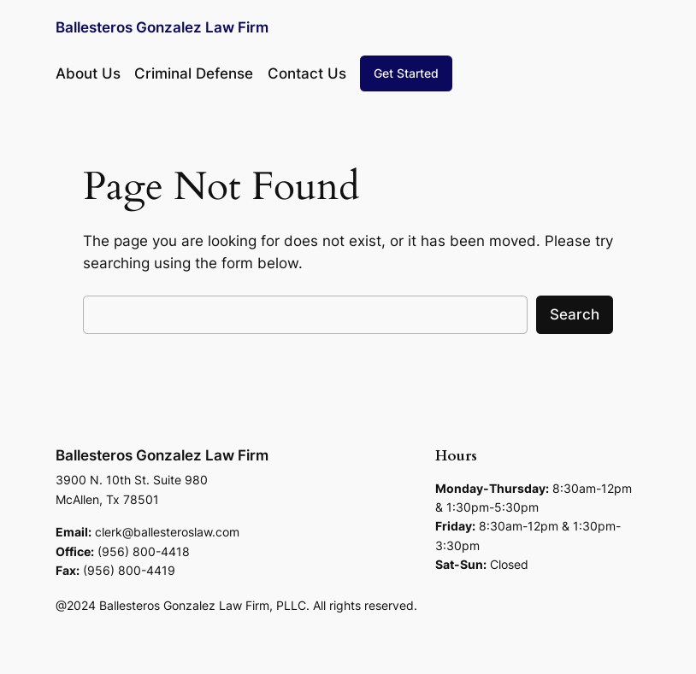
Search (574, 314)
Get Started (406, 73)
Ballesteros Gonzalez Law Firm (162, 27)
